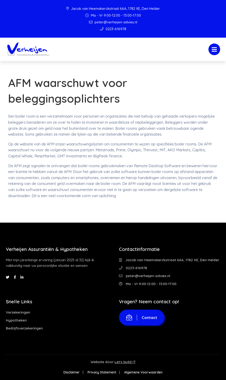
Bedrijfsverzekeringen (24, 328)
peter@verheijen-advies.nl (113, 22)
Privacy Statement (102, 372)
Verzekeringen (18, 312)
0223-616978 (113, 29)
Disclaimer (71, 372)
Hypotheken (16, 320)
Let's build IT (125, 362)
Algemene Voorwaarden (143, 372)
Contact (141, 317)
